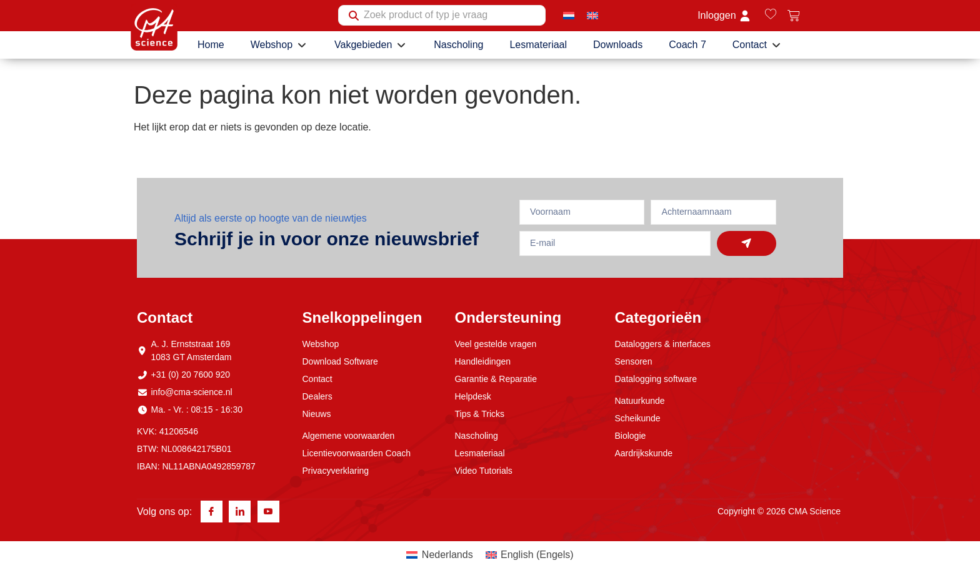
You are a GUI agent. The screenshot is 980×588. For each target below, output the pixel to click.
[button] (279, 45)
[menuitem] (569, 15)
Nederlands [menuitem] (447, 555)
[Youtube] (268, 512)
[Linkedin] (240, 512)
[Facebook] (211, 512)
